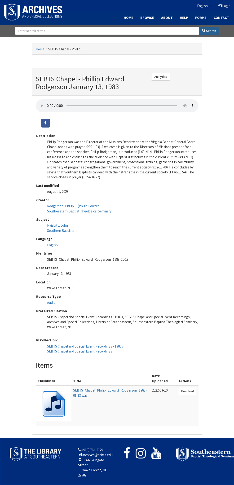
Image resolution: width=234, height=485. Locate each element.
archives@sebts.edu (97, 455)
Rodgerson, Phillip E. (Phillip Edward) (74, 206)
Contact (221, 17)
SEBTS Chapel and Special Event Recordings (79, 351)
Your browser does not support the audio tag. (117, 105)
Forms (201, 17)
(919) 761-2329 (92, 450)
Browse (147, 17)
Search (209, 31)
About (167, 17)
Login (224, 6)
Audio (51, 302)
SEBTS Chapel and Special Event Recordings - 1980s (85, 346)
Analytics (160, 77)
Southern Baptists (61, 230)
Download (187, 391)
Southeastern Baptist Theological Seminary (79, 211)
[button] (204, 6)
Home (128, 17)
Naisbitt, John (57, 225)
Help (184, 17)
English (52, 245)
